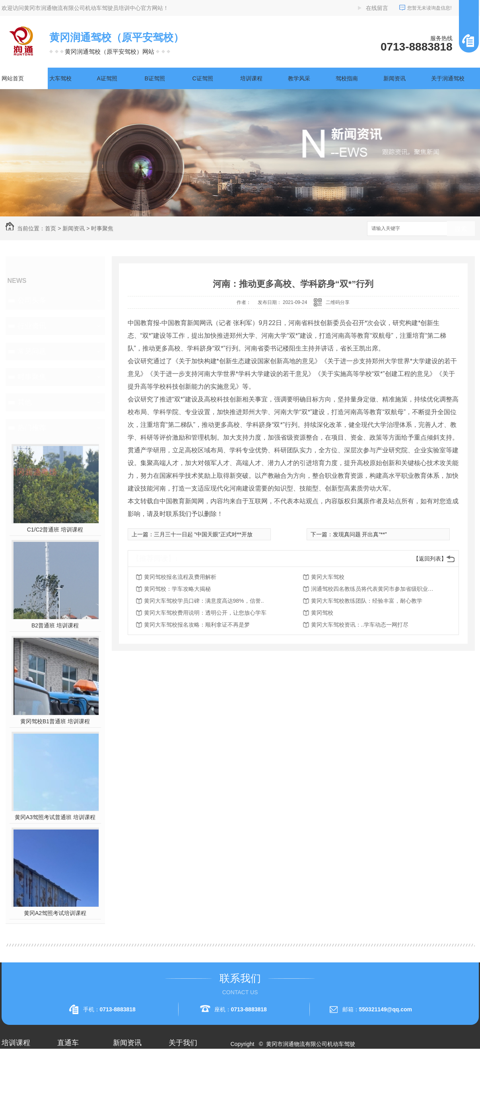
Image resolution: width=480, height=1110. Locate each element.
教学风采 (299, 78)
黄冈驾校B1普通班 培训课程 (55, 721)
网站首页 (13, 78)
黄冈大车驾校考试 (79, 1088)
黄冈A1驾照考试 (77, 1074)
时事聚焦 (102, 228)
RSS (267, 1072)
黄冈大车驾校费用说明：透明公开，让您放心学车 (205, 613)
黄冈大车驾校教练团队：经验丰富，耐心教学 (366, 601)
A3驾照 (10, 1103)
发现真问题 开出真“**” (360, 534)
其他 (24, 402)
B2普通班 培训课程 (55, 625)
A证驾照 (107, 78)
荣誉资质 (180, 1088)
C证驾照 (202, 78)
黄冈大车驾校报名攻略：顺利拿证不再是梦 (197, 624)
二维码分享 (338, 302)
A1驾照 (10, 1074)
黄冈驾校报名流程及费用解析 (180, 577)
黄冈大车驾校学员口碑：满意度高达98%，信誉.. (204, 601)
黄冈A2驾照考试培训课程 (55, 913)
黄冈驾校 (322, 613)
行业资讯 (31, 326)
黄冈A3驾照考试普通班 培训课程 (55, 817)
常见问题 (31, 351)
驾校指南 (347, 78)
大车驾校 (60, 78)
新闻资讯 (394, 78)
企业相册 (180, 1074)
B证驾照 (155, 78)
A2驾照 (10, 1088)
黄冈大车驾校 (327, 577)
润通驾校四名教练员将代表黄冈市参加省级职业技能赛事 (374, 589)
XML (282, 1072)
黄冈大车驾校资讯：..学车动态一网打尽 (360, 624)
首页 (50, 228)
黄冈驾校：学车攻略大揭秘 (177, 589)
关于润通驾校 (447, 78)
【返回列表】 (430, 558)
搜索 (461, 229)
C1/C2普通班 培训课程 (55, 529)
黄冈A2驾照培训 (77, 1060)
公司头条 (31, 300)
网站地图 (246, 1072)
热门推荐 (31, 428)
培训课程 (251, 78)
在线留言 (377, 8)
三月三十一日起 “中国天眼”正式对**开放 (203, 534)
